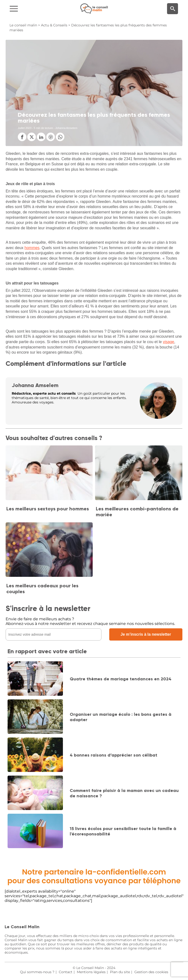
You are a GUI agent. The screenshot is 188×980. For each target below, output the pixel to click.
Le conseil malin (23, 25)
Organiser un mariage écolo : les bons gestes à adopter (120, 717)
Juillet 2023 (24, 127)
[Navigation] (31, 8)
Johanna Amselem (35, 385)
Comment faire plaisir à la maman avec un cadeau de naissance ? (124, 793)
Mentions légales (91, 972)
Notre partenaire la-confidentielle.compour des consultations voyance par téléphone (94, 876)
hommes (32, 248)
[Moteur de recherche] (172, 8)
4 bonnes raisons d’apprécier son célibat (113, 755)
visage (168, 342)
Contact (65, 972)
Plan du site (120, 972)
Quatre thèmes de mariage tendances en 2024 (120, 679)
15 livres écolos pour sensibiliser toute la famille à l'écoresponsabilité (123, 831)
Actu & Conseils (54, 25)
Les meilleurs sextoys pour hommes (47, 509)
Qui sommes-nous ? (37, 972)
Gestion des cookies (151, 972)
